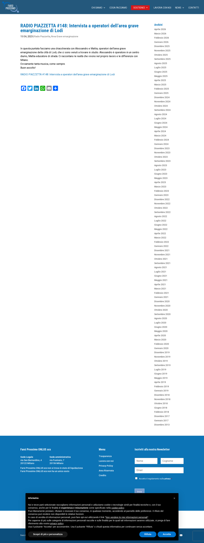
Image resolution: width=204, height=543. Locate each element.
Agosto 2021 (160, 267)
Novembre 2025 (162, 50)
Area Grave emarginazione (64, 36)
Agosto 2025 (160, 63)
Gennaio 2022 (161, 246)
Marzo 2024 (160, 135)
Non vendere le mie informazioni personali (126, 517)
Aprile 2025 (160, 80)
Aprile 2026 (160, 29)
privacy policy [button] (56, 523)
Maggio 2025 (161, 76)
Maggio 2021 (161, 280)
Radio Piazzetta (42, 36)
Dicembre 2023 (162, 148)
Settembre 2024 (162, 110)
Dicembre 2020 (162, 301)
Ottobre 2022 (161, 208)
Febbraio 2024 (161, 139)
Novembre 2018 (162, 399)
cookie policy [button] (117, 508)
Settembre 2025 (162, 59)
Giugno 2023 (160, 174)
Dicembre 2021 (162, 250)
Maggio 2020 (161, 331)
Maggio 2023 (161, 178)
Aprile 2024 (160, 131)
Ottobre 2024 (161, 106)
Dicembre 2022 (162, 199)
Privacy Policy (106, 466)
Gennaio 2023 (161, 195)
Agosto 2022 (160, 216)
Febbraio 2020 (161, 344)
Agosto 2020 (160, 318)
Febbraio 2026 (161, 37)
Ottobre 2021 (161, 259)
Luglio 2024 (160, 118)
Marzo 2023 (160, 186)
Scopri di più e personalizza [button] (47, 534)
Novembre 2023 (162, 152)
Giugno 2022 (160, 225)
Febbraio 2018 (161, 412)
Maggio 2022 (161, 229)
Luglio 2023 (160, 169)
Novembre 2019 (162, 356)
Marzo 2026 (160, 33)
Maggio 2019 (161, 378)
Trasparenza (105, 456)
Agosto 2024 (160, 114)
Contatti (193, 8)
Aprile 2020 (160, 335)
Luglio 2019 (160, 369)
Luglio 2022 (160, 220)
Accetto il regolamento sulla (155, 479)
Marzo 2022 (160, 237)
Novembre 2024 (162, 101)
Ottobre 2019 (161, 361)
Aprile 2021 (160, 284)
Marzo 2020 (160, 339)
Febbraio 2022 (161, 242)
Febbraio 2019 (161, 386)
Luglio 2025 (160, 67)
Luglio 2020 (160, 322)
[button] (174, 498)
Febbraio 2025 (161, 88)
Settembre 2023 (162, 161)
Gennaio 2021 (161, 297)
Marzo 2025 (160, 84)
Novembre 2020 (162, 305)
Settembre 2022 (162, 212)
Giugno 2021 (160, 276)
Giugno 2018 (160, 407)
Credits (102, 475)
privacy (167, 479)
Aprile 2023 (160, 182)
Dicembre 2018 (162, 395)
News (178, 8)
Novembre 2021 (162, 254)
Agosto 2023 (160, 165)
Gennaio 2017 (161, 420)
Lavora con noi (162, 8)
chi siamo (96, 8)
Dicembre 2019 (162, 352)
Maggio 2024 (161, 127)
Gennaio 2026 (161, 42)
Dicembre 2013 (162, 424)
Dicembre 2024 (162, 97)
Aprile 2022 (160, 233)
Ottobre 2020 (161, 310)
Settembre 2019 (162, 365)
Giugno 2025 (160, 72)
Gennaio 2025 (161, 93)
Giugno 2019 (160, 373)
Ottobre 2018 (161, 403)
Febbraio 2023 (161, 191)
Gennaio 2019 (161, 390)
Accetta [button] (167, 534)
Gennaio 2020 (161, 348)
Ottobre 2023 (161, 157)
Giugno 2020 (160, 327)
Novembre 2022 (162, 203)
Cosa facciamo (118, 8)
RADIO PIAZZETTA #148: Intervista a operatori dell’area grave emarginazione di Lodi (67, 74)
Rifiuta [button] (147, 534)
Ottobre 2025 (161, 55)
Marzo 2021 (160, 288)
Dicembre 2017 (162, 416)
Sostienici (139, 7)
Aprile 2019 (160, 382)
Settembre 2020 (162, 314)
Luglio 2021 (160, 271)
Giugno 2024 (160, 123)
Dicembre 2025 (162, 46)
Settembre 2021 (162, 263)
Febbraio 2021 (161, 293)
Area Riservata (106, 470)
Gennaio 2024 (161, 144)
